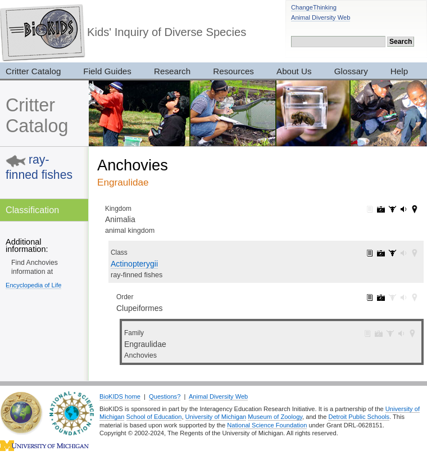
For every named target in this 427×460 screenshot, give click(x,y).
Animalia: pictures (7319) (380, 209)
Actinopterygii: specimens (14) (392, 253)
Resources (233, 71)
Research (172, 71)
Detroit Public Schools (358, 416)
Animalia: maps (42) (414, 209)
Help (399, 71)
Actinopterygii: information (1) (369, 253)
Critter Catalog (37, 115)
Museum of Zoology (275, 416)
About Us (294, 71)
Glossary (351, 71)
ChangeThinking (314, 7)
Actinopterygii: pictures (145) (380, 253)
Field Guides (107, 71)
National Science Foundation (267, 425)
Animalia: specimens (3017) (392, 209)
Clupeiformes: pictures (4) (380, 297)
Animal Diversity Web (320, 17)
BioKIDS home (119, 396)
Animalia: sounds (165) (403, 209)
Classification (32, 210)
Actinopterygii (134, 263)
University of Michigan (216, 416)
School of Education (154, 416)
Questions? (164, 396)
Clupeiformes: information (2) (369, 297)
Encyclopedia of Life (33, 285)
